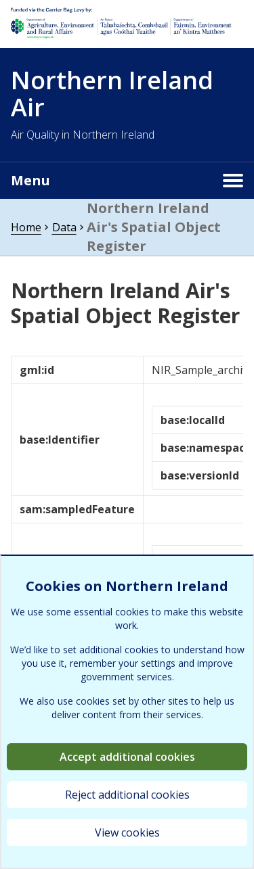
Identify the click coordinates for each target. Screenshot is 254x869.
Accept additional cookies (127, 756)
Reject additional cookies (127, 794)
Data (64, 227)
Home (26, 227)
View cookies (127, 832)
